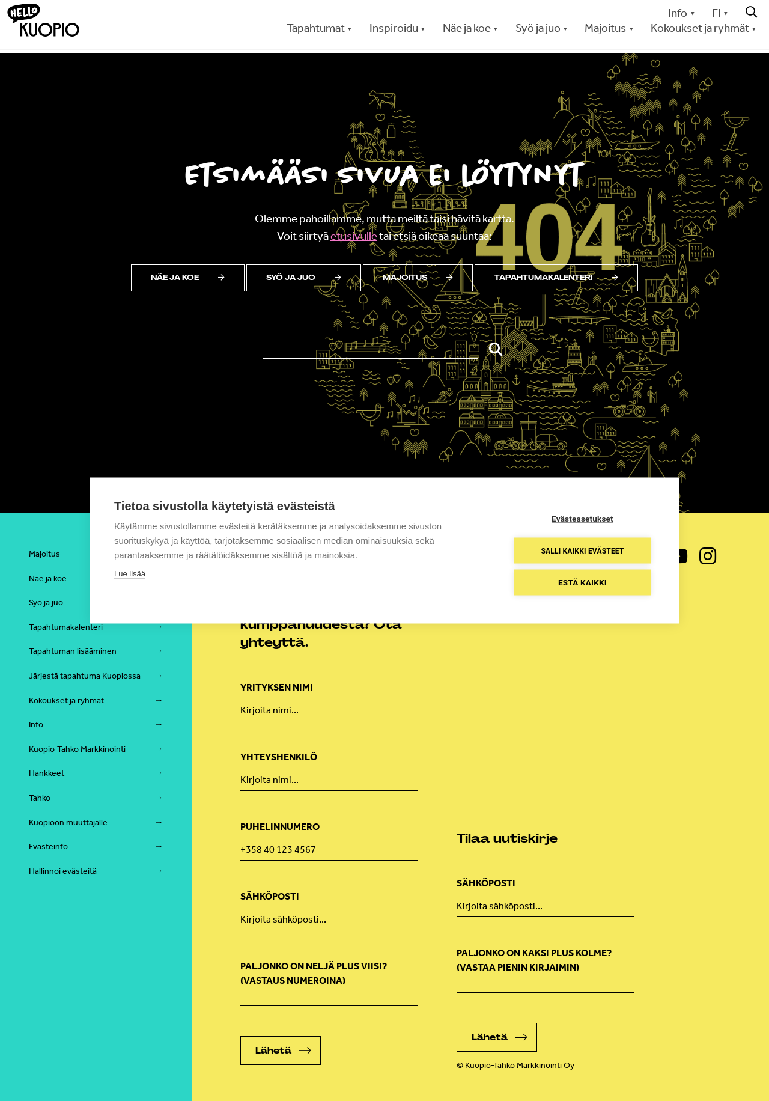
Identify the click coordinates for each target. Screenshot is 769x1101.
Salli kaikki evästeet (582, 550)
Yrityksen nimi (276, 687)
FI (716, 13)
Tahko (39, 798)
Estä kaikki (582, 582)
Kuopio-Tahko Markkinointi (77, 749)
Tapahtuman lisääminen (73, 651)
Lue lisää (129, 573)
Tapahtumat (316, 28)
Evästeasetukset (582, 518)
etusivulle (353, 236)
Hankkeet (46, 773)
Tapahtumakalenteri (556, 277)
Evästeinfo (48, 846)
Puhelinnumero (280, 826)
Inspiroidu (393, 28)
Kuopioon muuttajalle (68, 822)
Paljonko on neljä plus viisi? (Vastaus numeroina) (313, 973)
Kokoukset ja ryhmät (700, 28)
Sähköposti (269, 896)
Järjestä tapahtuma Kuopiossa (85, 676)
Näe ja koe (467, 28)
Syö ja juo (538, 28)
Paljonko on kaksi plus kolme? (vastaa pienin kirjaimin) (534, 960)
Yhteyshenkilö (278, 757)
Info (677, 13)
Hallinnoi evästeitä (63, 871)
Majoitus (605, 28)
